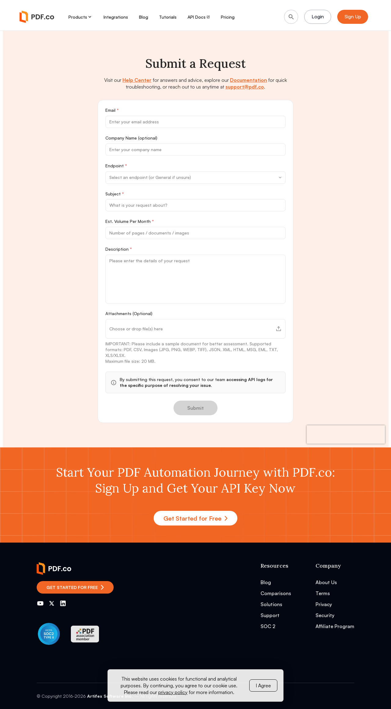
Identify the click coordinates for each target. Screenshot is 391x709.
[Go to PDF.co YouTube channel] (40, 603)
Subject (114, 193)
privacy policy (173, 692)
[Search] (291, 17)
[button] (195, 329)
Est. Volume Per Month (129, 221)
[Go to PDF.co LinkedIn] (63, 603)
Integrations (116, 17)
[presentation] (346, 434)
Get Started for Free (195, 518)
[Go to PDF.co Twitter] (52, 603)
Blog (143, 17)
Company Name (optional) (131, 137)
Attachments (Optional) (128, 313)
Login (318, 17)
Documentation (248, 80)
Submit (195, 408)
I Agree (263, 685)
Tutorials (168, 17)
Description (118, 249)
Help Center (137, 80)
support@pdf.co (244, 87)
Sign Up (354, 17)
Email (112, 110)
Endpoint (116, 165)
